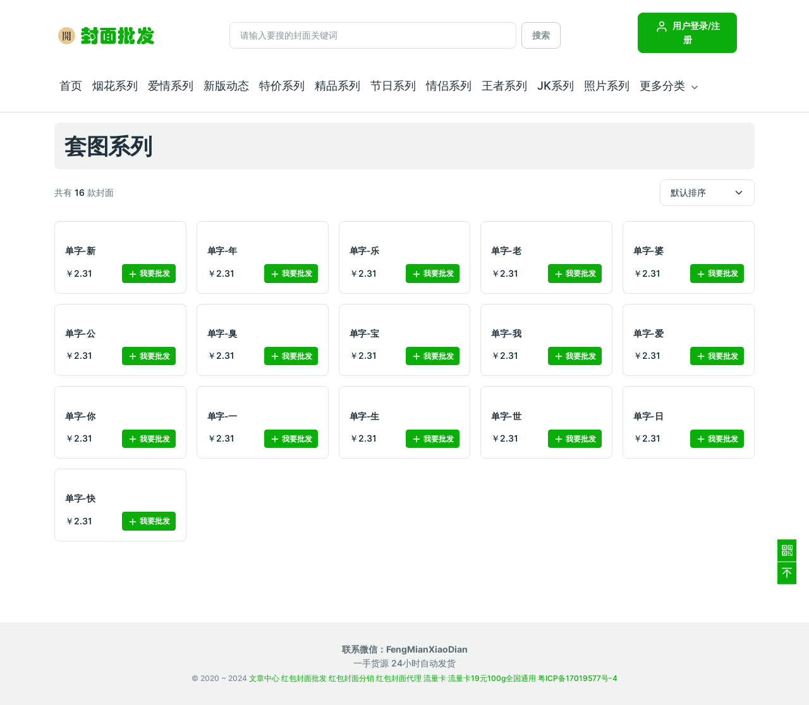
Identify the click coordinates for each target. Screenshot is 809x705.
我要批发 (149, 273)
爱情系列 (170, 85)
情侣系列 (448, 85)
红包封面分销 (351, 678)
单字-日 (648, 416)
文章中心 (264, 678)
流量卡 (434, 678)
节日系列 (393, 85)
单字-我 (506, 333)
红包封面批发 (304, 678)
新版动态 (226, 85)
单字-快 (80, 498)
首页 (70, 85)
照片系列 (607, 85)
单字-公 (80, 333)
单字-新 (80, 250)
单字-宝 (364, 333)
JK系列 (555, 85)
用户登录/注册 (687, 32)
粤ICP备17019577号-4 (577, 678)
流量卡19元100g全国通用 (492, 678)
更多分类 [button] (662, 85)
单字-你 (80, 416)
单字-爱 (648, 333)
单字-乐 (364, 250)
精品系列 (337, 85)
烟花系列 (115, 85)
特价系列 (282, 85)
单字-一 (222, 416)
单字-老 (506, 250)
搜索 (541, 35)
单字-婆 (648, 250)
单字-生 (364, 416)
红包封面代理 (399, 678)
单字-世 (506, 416)
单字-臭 (222, 333)
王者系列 (504, 85)
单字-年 (222, 250)
